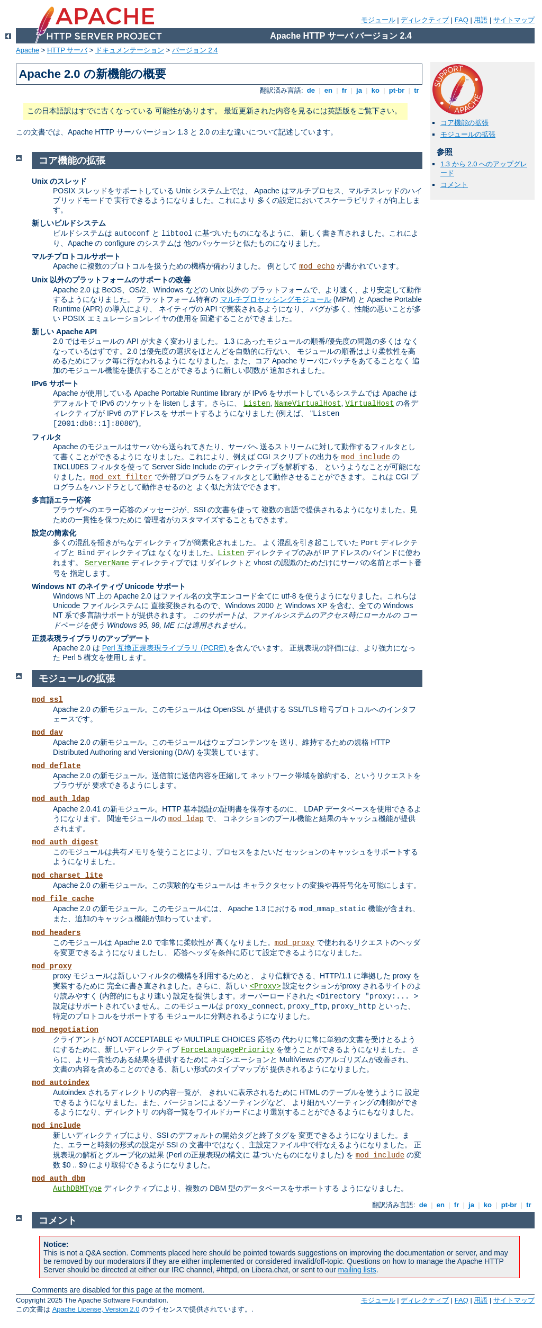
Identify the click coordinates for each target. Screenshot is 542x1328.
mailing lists (357, 1269)
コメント (454, 185)
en (328, 90)
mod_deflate (56, 766)
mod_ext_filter (121, 477)
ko (375, 90)
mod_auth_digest (65, 842)
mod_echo (317, 266)
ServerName (107, 563)
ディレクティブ (425, 20)
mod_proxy (295, 943)
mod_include (365, 457)
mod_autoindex (60, 1083)
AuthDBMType (77, 1188)
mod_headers (56, 933)
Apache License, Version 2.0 (96, 1309)
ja (359, 90)
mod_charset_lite (67, 875)
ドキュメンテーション (129, 50)
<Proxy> (265, 986)
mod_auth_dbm (58, 1178)
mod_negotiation (65, 1030)
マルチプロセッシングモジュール (275, 299)
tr (416, 90)
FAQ (461, 20)
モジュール (378, 20)
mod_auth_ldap (60, 799)
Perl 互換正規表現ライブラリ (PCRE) (165, 648)
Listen (256, 403)
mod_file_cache (63, 899)
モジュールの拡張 (467, 134)
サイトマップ (514, 20)
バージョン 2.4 (195, 50)
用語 (480, 20)
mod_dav (47, 732)
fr (344, 90)
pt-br (396, 90)
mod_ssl (47, 700)
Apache (27, 50)
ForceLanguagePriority (227, 1050)
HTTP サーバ (67, 50)
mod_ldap (186, 819)
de (311, 90)
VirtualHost (369, 403)
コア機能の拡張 (464, 123)
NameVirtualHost (307, 403)
